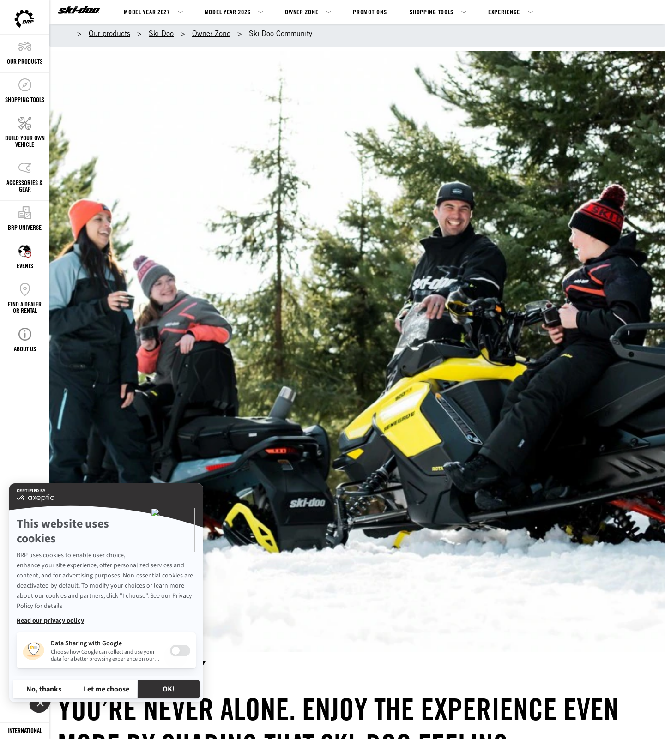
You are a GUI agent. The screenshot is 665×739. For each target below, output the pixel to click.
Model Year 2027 (147, 12)
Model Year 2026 (228, 12)
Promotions (370, 12)
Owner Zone (301, 12)
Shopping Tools (431, 12)
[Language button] (24, 731)
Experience (504, 12)
